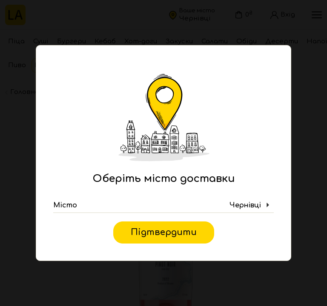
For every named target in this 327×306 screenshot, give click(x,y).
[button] (163, 205)
